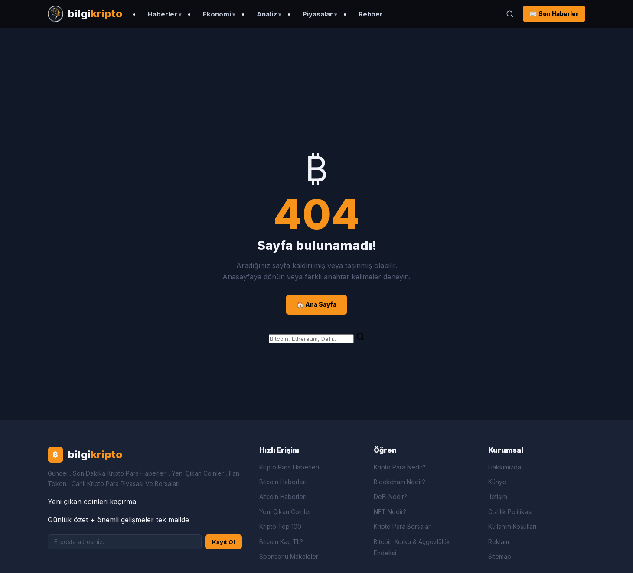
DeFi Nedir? (390, 496)
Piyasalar (318, 14)
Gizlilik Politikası (510, 511)
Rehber (371, 14)
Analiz (267, 14)
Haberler (162, 14)
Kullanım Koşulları (512, 526)
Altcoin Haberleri (283, 496)
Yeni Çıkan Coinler (285, 511)
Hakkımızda (504, 467)
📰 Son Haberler (554, 13)
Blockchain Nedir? (399, 482)
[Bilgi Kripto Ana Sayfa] (85, 14)
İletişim (497, 496)
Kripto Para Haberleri (289, 467)
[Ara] (510, 14)
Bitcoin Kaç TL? (281, 541)
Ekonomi (217, 14)
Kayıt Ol (223, 541)
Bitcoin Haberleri (283, 482)
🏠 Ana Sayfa (316, 304)
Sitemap (499, 556)
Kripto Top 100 (280, 526)
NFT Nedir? (390, 511)
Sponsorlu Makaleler (288, 556)
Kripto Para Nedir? (400, 467)
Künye (497, 482)
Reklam (498, 541)
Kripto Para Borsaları (403, 526)
